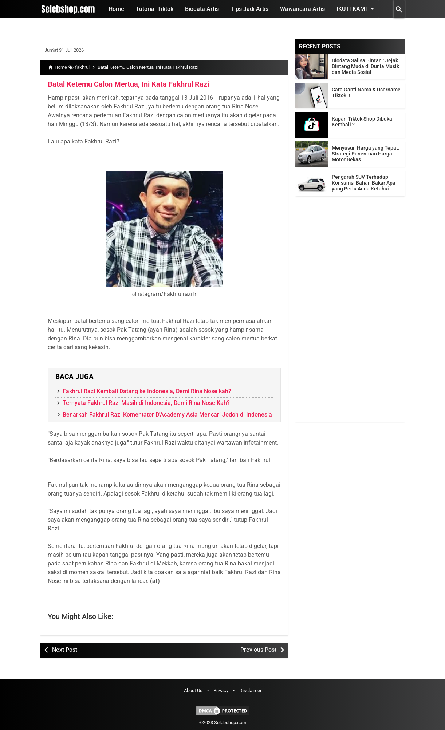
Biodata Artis (202, 8)
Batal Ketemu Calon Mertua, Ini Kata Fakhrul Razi (128, 84)
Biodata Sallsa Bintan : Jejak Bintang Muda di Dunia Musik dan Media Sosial (365, 66)
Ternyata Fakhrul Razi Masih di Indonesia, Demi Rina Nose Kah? (146, 402)
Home (116, 8)
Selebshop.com (230, 722)
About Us (193, 690)
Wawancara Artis (302, 8)
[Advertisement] (350, 312)
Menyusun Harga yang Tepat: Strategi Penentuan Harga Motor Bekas (365, 153)
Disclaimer (250, 690)
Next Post (64, 649)
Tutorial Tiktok (154, 8)
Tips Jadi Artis (249, 8)
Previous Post (258, 649)
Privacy (220, 690)
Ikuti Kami (356, 8)
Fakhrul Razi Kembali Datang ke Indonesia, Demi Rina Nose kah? (147, 391)
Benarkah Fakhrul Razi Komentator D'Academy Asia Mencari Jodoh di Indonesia (167, 414)
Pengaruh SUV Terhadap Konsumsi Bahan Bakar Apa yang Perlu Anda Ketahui (363, 183)
